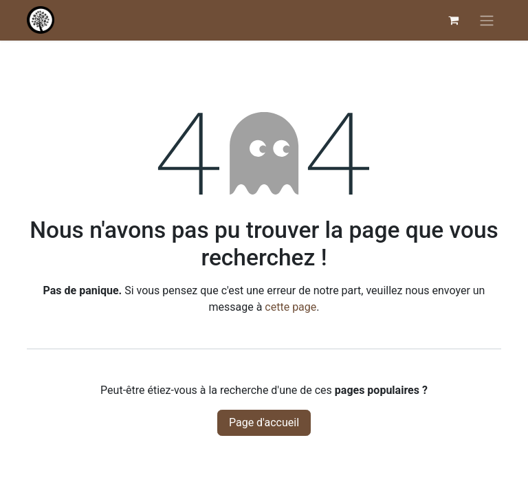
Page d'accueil (264, 422)
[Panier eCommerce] (453, 20)
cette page (290, 307)
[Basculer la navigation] (486, 20)
